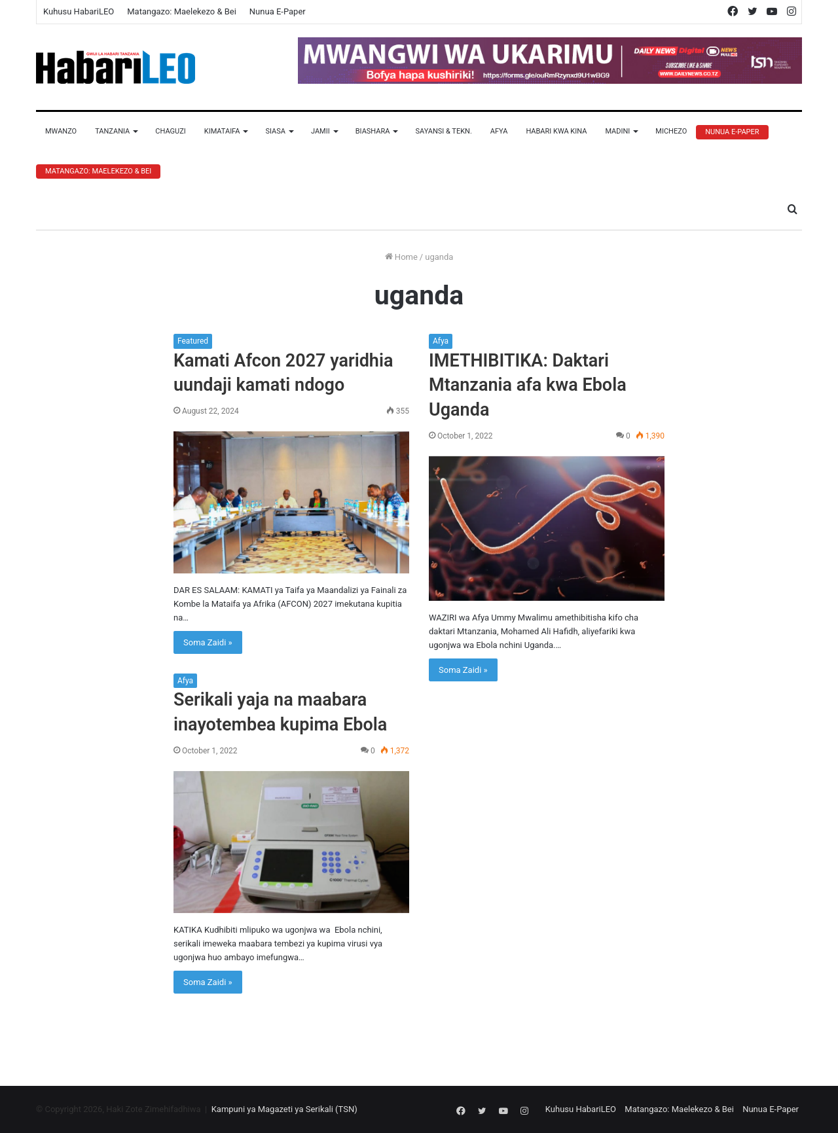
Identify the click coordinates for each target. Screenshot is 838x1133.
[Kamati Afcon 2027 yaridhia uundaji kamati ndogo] (291, 502)
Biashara (372, 131)
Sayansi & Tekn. (443, 131)
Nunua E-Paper (277, 11)
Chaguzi (170, 131)
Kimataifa (222, 131)
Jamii (320, 131)
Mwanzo (61, 131)
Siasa (275, 131)
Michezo (671, 131)
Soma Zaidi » (207, 642)
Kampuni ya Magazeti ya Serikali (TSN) (284, 1109)
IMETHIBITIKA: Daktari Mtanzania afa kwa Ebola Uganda (528, 385)
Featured (192, 341)
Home (401, 257)
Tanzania (112, 131)
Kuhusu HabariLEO (78, 11)
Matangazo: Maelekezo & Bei (181, 11)
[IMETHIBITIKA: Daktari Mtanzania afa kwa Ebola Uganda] (547, 528)
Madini (617, 131)
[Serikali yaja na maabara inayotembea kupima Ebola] (291, 842)
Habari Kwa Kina (556, 131)
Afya (499, 131)
